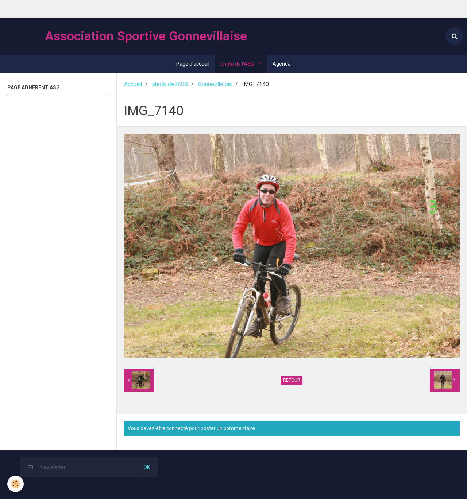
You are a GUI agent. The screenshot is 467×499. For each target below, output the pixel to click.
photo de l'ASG (237, 64)
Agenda (282, 64)
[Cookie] (15, 484)
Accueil (133, 84)
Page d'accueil (192, 64)
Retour (291, 380)
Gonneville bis (215, 84)
